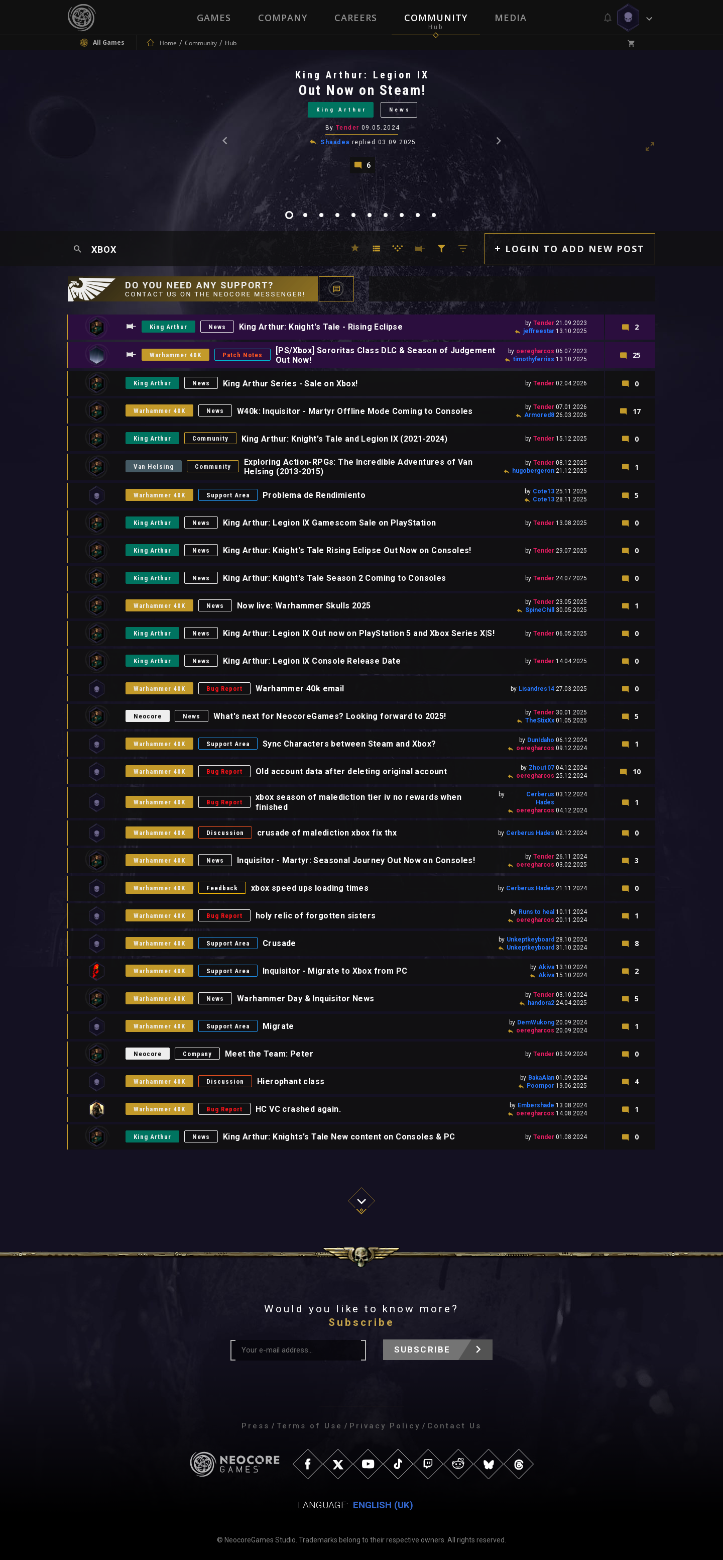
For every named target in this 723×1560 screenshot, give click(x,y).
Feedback (222, 888)
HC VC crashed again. (298, 1109)
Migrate (278, 1026)
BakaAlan (541, 1077)
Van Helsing (154, 466)
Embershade (536, 1105)
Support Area (228, 495)
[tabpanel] (361, 120)
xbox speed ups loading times (310, 888)
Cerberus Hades (530, 833)
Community (435, 18)
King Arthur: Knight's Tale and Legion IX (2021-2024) (345, 439)
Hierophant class (290, 1081)
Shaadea (334, 142)
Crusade (279, 943)
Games (214, 18)
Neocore (148, 716)
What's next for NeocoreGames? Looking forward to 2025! (329, 716)
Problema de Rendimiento (314, 495)
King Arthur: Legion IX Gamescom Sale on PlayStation (329, 523)
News (400, 110)
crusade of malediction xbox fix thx (327, 833)
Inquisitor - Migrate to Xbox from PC (335, 971)
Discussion (225, 833)
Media (511, 18)
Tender (347, 127)
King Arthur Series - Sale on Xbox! (290, 383)
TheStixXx (539, 720)
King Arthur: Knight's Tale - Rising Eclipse (321, 327)
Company (282, 18)
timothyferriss (533, 359)
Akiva (546, 967)
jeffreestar (538, 331)
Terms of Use (309, 1425)
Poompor (540, 1085)
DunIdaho (540, 740)
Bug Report (224, 688)
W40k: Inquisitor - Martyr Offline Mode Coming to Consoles (355, 411)
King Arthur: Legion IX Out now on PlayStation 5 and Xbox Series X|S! (359, 633)
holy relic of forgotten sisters (316, 915)
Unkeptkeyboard (530, 939)
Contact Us (454, 1425)
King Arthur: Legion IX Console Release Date (312, 661)
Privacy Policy (384, 1425)
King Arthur (341, 110)
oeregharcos (535, 351)
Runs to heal (536, 911)
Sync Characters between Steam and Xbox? (349, 744)
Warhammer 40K (175, 355)
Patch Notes (242, 355)
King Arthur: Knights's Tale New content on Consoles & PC (339, 1136)
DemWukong (535, 1022)
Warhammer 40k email (300, 688)
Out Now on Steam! (362, 90)
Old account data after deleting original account (351, 771)
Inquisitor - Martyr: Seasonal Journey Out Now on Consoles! (356, 860)
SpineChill (539, 609)
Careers (355, 18)
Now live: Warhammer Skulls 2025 (304, 605)
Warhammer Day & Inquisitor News (305, 998)
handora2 (541, 1002)
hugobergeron (533, 470)
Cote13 (543, 491)
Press (256, 1425)
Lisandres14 (536, 688)
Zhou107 (541, 767)
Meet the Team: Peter (269, 1054)
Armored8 (539, 415)
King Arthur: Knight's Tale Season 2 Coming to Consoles (334, 578)
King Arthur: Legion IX (362, 75)
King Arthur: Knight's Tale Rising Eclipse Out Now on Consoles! (347, 550)
